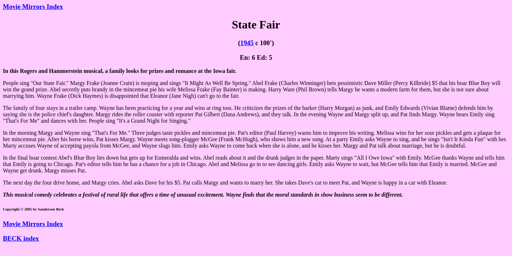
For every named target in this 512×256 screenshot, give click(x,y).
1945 (247, 43)
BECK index (21, 238)
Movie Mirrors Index (33, 6)
